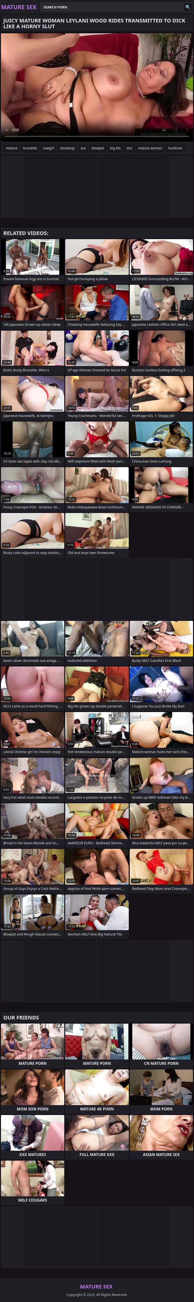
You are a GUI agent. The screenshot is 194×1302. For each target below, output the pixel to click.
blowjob (98, 148)
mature (11, 148)
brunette (30, 148)
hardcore (175, 148)
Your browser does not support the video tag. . (97, 87)
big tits (115, 148)
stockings (67, 148)
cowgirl (48, 148)
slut (129, 148)
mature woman (150, 148)
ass (83, 148)
